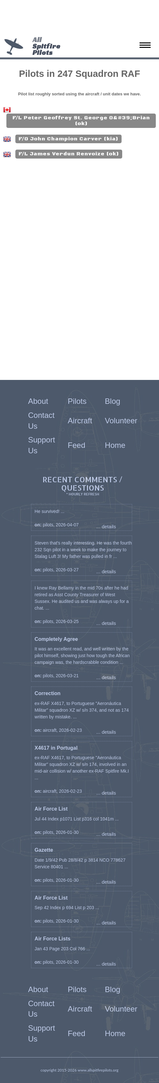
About (38, 401)
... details (106, 526)
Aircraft (80, 420)
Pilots (77, 401)
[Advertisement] (77, 19)
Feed (76, 445)
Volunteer (121, 420)
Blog (112, 401)
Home (115, 445)
